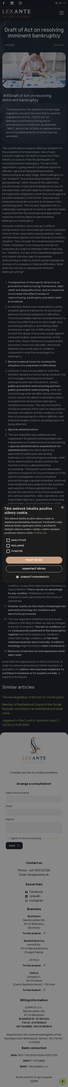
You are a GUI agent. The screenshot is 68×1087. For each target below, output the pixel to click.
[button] (34, 577)
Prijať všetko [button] (34, 560)
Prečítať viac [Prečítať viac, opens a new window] (40, 532)
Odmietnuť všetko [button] (34, 568)
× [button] (62, 507)
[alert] (34, 543)
